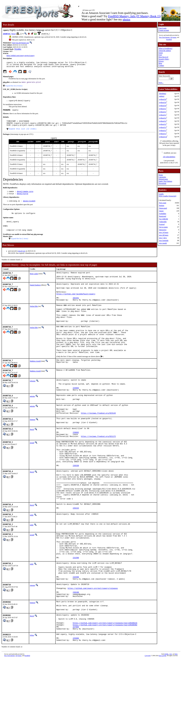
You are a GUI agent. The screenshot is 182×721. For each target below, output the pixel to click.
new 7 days (163, 238)
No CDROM (163, 219)
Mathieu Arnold (35, 383)
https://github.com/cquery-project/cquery (21, 56)
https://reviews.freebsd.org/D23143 (98, 440)
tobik (31, 558)
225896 (76, 700)
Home (161, 175)
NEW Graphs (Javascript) (167, 196)
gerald (32, 473)
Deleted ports (163, 179)
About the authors (165, 51)
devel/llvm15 (29, 206)
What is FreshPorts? (165, 48)
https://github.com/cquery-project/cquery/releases (93, 641)
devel (14, 34)
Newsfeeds (162, 183)
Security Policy (164, 59)
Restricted (162, 216)
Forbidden (162, 214)
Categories (162, 177)
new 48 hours (163, 235)
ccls (23, 258)
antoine (32, 421)
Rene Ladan (34, 280)
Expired (162, 224)
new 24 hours (163, 232)
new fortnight (163, 241)
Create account (164, 30)
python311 (162, 109)
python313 (162, 127)
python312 (162, 118)
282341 (76, 309)
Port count (162, 203)
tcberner (32, 403)
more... (161, 83)
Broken (161, 206)
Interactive (162, 230)
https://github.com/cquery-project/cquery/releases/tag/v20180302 (105, 684)
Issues (161, 53)
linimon (32, 447)
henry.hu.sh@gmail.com (20, 43)
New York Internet (164, 37)
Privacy (161, 61)
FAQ (160, 55)
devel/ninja (22, 198)
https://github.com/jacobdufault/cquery (75, 304)
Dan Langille (162, 718)
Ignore (161, 211)
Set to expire (163, 227)
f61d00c (17, 49)
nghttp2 (161, 96)
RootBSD (169, 39)
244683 (76, 412)
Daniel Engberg (35, 293)
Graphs (161, 194)
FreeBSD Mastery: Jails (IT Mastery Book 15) (134, 16)
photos (126, 19)
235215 (76, 551)
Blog (160, 63)
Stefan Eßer (34, 318)
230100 (76, 646)
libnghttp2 (162, 94)
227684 (76, 687)
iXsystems (173, 37)
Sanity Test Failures (165, 181)
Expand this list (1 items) (19, 245)
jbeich (32, 457)
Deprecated (163, 208)
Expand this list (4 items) (13, 88)
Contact (161, 65)
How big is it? (163, 57)
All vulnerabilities (169, 157)
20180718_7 (7, 34)
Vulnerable (163, 222)
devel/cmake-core (25, 196)
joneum (32, 637)
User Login (162, 28)
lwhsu (32, 696)
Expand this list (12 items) (22, 133)
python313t (163, 137)
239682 (76, 461)
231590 (76, 606)
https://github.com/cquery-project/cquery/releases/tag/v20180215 (105, 682)
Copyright (148, 718)
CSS (170, 716)
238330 (76, 501)
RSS (176, 716)
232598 (76, 628)
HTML (166, 716)
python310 (162, 99)
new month (163, 243)
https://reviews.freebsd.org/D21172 (98, 466)
